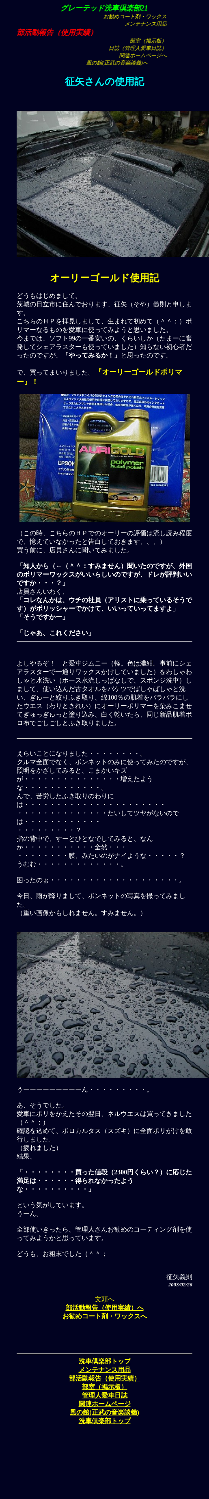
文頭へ (104, 1299)
